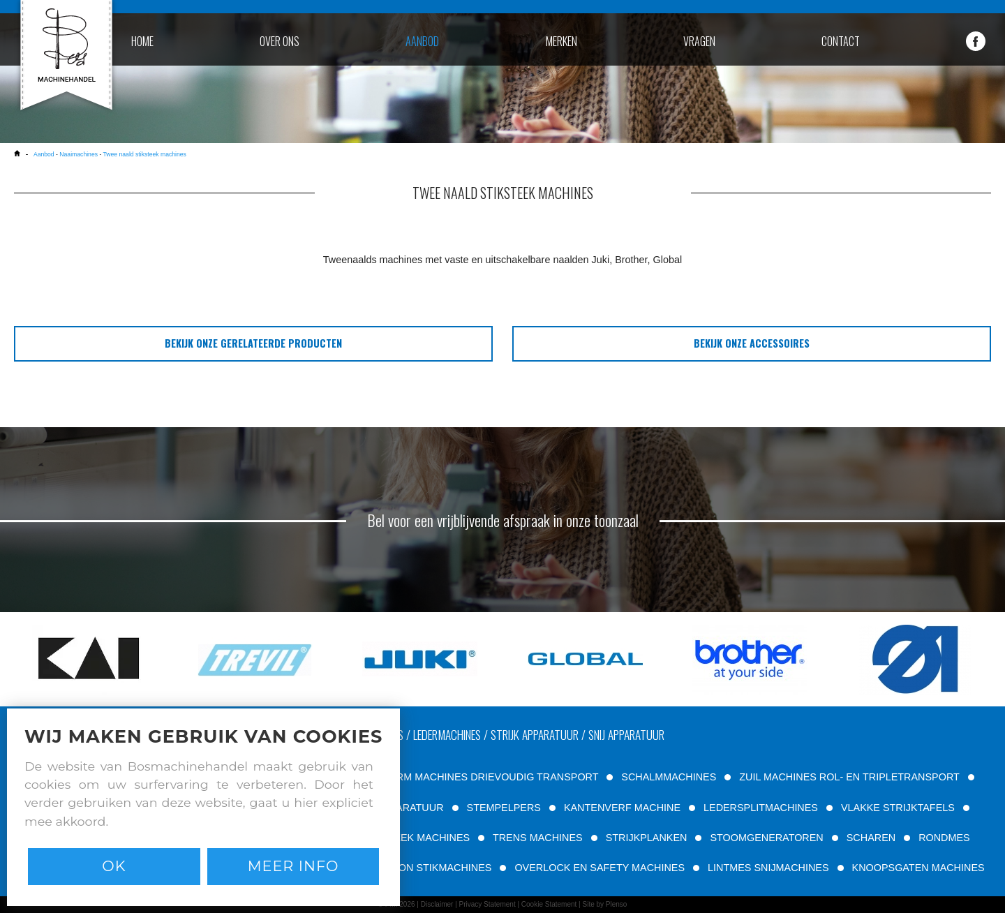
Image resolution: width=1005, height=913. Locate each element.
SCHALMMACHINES (668, 776)
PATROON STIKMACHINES (428, 867)
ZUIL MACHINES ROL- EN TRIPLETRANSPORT (849, 776)
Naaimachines (78, 154)
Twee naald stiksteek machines (144, 154)
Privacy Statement (487, 904)
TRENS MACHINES (538, 837)
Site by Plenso (604, 904)
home (142, 41)
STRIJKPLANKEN (646, 837)
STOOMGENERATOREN (766, 837)
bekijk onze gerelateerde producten (253, 343)
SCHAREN (871, 837)
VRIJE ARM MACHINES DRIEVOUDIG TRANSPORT (478, 776)
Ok (114, 866)
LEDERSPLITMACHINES (761, 807)
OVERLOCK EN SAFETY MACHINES (599, 867)
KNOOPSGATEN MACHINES (918, 867)
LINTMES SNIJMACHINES (768, 867)
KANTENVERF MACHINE (622, 807)
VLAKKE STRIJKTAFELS (898, 807)
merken (561, 41)
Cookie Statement (549, 904)
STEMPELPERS (504, 807)
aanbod (422, 41)
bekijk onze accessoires (752, 343)
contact (840, 41)
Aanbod (44, 154)
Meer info (293, 866)
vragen (699, 41)
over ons (279, 41)
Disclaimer (437, 904)
